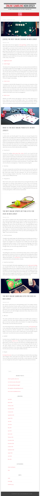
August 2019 (10, 418)
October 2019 (10, 411)
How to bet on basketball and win (14, 391)
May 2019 (9, 427)
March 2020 (10, 402)
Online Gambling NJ (11, 467)
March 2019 (10, 434)
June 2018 (10, 456)
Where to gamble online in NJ (13, 378)
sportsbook (17, 257)
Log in (9, 478)
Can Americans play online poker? (14, 382)
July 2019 (9, 421)
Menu (21, 14)
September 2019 (11, 415)
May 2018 (9, 459)
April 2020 (10, 399)
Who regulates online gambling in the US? (15, 388)
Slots (9, 470)
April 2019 (10, 430)
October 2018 (10, 446)
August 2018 (10, 453)
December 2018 (11, 440)
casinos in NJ (15, 340)
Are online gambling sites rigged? (14, 385)
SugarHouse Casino (8, 60)
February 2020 (10, 405)
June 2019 (10, 424)
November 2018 (11, 443)
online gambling (22, 45)
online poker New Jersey (18, 153)
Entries (10, 481)
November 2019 (11, 408)
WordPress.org (10, 484)
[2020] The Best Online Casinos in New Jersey (20, 39)
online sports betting (32, 265)
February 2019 (10, 437)
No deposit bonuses (7, 355)
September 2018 (11, 449)
